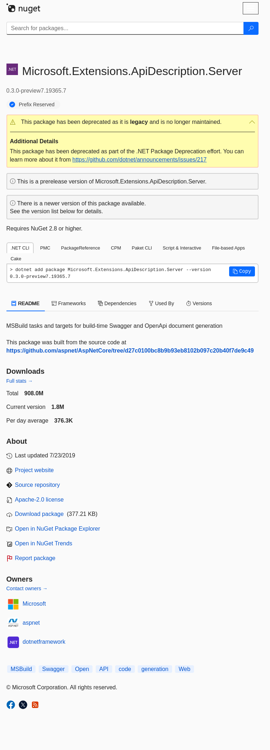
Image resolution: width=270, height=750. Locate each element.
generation (155, 669)
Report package (35, 558)
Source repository (37, 485)
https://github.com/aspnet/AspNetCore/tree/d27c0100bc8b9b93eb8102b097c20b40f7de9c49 (130, 351)
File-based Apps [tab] (228, 248)
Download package (39, 514)
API (104, 669)
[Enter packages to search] (125, 28)
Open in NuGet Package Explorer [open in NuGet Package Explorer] (57, 529)
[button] (132, 122)
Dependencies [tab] (117, 303)
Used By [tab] (161, 303)
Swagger (53, 669)
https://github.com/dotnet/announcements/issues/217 (139, 160)
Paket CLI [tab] (142, 248)
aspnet (31, 623)
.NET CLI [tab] (20, 248)
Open (82, 669)
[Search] (251, 28)
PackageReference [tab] (80, 248)
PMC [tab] (45, 248)
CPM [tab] (116, 248)
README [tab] (26, 303)
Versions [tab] (199, 303)
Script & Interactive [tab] (182, 248)
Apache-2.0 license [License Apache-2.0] (39, 500)
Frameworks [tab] (69, 303)
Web (184, 669)
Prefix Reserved (37, 104)
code (125, 669)
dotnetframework (44, 642)
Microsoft (34, 604)
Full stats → (19, 381)
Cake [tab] (16, 258)
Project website (34, 470)
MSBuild (21, 669)
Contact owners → (27, 588)
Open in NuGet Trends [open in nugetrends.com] (43, 543)
